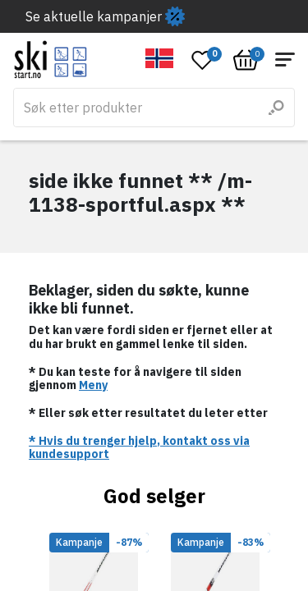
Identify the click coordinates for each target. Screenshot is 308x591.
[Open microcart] (245, 60)
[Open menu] (285, 59)
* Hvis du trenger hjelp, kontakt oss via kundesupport (139, 447)
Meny (93, 385)
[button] (160, 58)
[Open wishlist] (203, 60)
